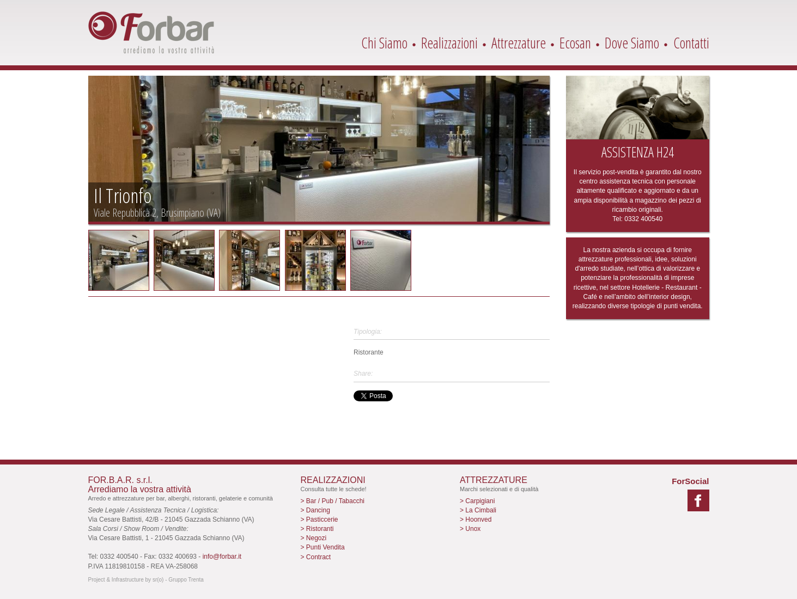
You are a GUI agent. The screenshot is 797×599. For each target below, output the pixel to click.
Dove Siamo (632, 43)
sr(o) (158, 580)
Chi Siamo (384, 43)
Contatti (691, 43)
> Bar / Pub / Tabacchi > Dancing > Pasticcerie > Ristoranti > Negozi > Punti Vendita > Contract (333, 529)
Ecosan (575, 43)
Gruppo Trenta (185, 580)
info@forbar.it (222, 556)
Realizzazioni (449, 43)
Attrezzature (518, 43)
